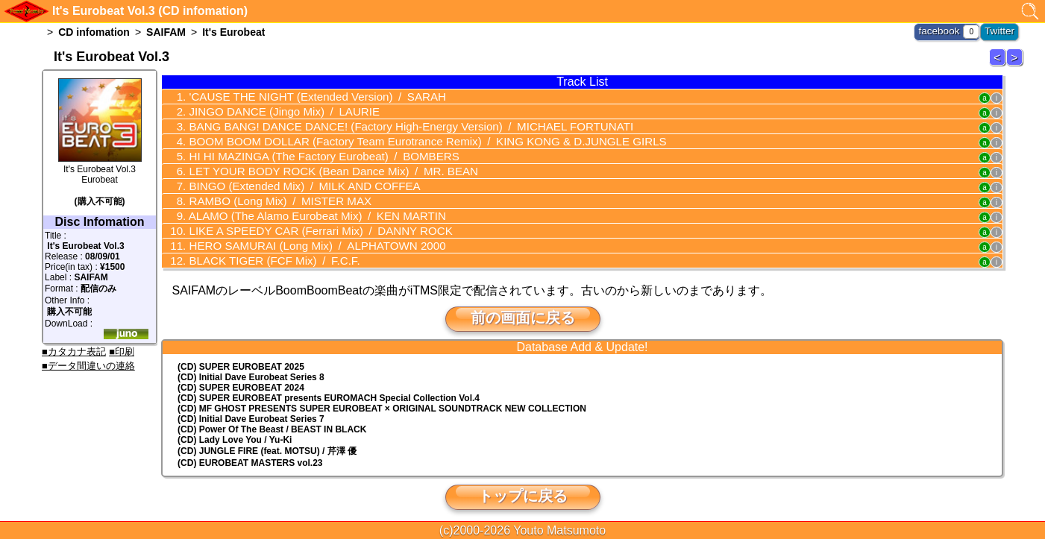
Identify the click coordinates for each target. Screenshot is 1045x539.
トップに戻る (523, 487)
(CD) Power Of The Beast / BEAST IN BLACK (272, 420)
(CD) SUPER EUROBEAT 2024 (241, 378)
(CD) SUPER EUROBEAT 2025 (241, 358)
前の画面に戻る (523, 308)
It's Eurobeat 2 (999, 65)
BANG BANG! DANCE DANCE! (391, 124)
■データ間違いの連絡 (88, 365)
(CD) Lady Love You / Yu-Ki (235, 431)
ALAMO (304, 209)
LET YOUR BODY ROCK (319, 167)
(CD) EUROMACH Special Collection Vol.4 (329, 389)
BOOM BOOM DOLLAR (406, 139)
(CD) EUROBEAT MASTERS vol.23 (250, 454)
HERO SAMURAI (304, 238)
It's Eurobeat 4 (1017, 65)
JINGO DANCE (273, 110)
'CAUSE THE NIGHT (304, 96)
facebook (945, 30)
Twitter (1001, 30)
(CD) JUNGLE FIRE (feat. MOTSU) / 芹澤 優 (267, 442)
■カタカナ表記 (74, 351)
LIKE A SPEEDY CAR (307, 224)
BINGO (292, 181)
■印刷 (121, 351)
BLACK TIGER (264, 252)
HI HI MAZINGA (310, 153)
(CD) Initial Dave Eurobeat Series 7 (251, 410)
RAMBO (270, 195)
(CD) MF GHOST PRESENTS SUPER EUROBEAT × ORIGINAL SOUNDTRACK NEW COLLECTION (382, 399)
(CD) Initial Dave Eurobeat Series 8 (251, 368)
